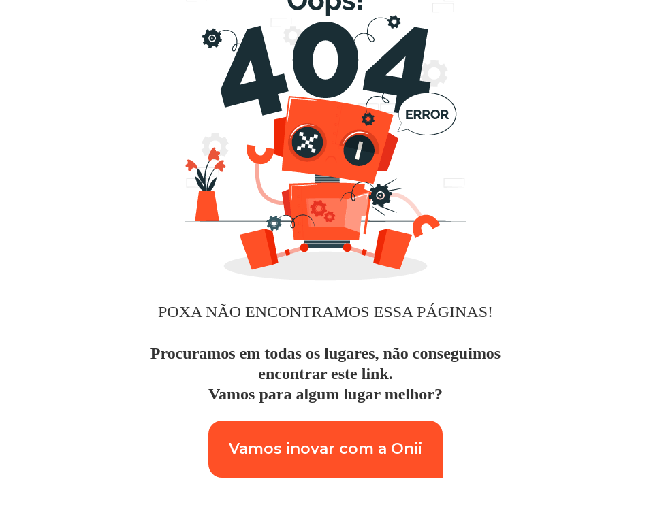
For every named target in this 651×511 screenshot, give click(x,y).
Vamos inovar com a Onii (325, 449)
